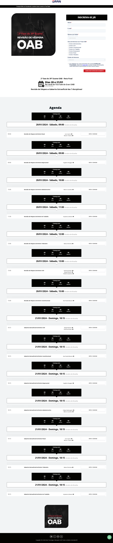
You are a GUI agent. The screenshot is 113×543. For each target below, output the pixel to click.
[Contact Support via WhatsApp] (109, 537)
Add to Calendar (93, 134)
